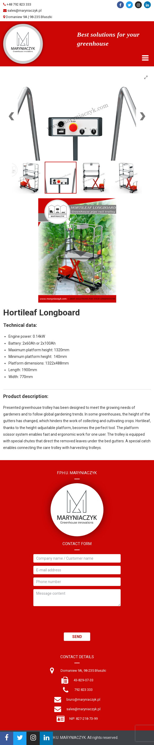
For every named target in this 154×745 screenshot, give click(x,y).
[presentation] (73, 622)
